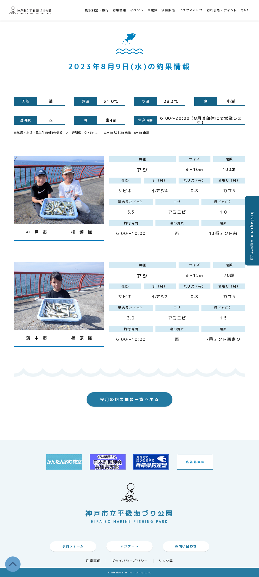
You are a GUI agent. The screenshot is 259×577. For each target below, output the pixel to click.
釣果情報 (119, 10)
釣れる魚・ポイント (222, 10)
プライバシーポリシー (129, 561)
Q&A (245, 10)
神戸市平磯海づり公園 (31, 10)
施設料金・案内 (97, 10)
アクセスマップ (190, 10)
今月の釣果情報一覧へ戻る (129, 399)
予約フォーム (73, 546)
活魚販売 (168, 10)
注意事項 (93, 561)
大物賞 (152, 10)
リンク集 (166, 561)
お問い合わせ (186, 546)
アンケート (129, 546)
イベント (137, 10)
